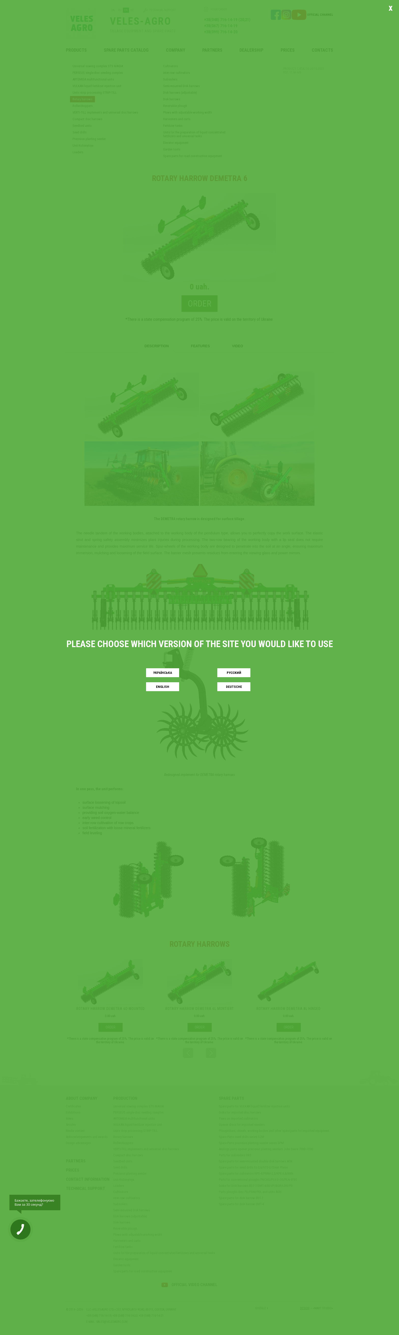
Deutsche (234, 687)
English (162, 687)
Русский (234, 673)
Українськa (162, 673)
